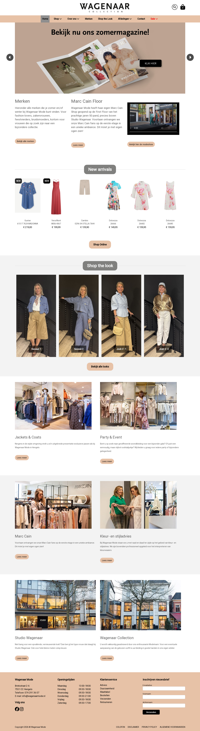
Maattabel (105, 692)
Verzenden (105, 698)
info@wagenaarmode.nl (33, 696)
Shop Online (100, 244)
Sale (154, 18)
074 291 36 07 (32, 692)
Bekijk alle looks (100, 366)
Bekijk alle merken (25, 141)
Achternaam (147, 702)
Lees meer (78, 145)
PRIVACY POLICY (149, 727)
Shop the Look (105, 18)
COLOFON (120, 727)
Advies (103, 685)
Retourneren (106, 702)
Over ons (73, 18)
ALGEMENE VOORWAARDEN (172, 727)
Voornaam (147, 694)
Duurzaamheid (107, 688)
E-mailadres (147, 685)
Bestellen (105, 695)
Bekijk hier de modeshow (141, 144)
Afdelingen (125, 18)
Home (45, 18)
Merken (88, 18)
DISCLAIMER (133, 727)
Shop (58, 18)
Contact (141, 18)
